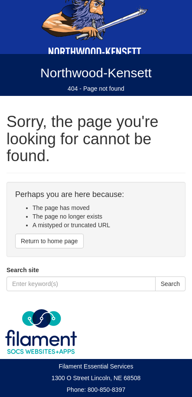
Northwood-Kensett (96, 73)
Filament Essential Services (96, 366)
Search (170, 283)
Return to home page (49, 241)
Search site (23, 270)
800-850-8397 (106, 389)
